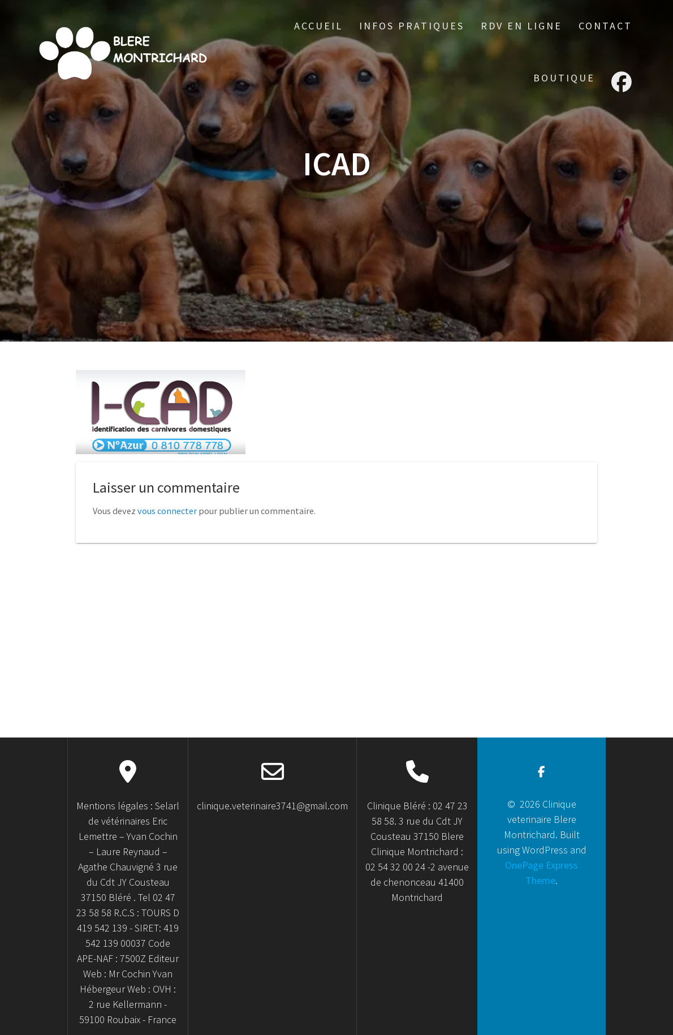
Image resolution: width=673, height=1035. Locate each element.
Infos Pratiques (411, 25)
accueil (318, 25)
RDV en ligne (521, 25)
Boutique (564, 77)
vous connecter (167, 510)
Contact (605, 25)
